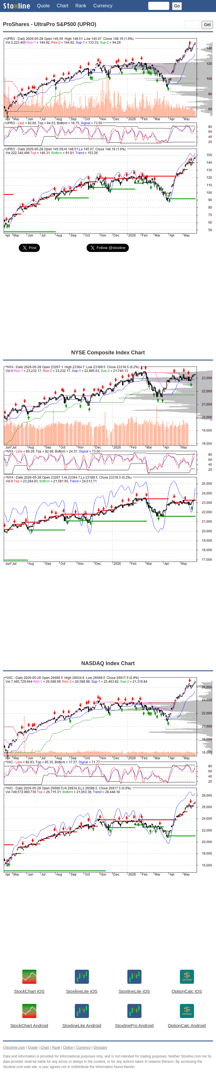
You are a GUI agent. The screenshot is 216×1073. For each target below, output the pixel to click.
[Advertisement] (108, 300)
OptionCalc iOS (187, 991)
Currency (102, 5)
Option (68, 1047)
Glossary (100, 1047)
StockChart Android (29, 1025)
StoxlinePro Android (134, 1025)
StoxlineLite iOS (81, 991)
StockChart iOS (29, 991)
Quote (43, 5)
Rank (80, 5)
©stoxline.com (14, 1047)
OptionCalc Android (187, 1025)
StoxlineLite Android (81, 1025)
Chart (62, 5)
